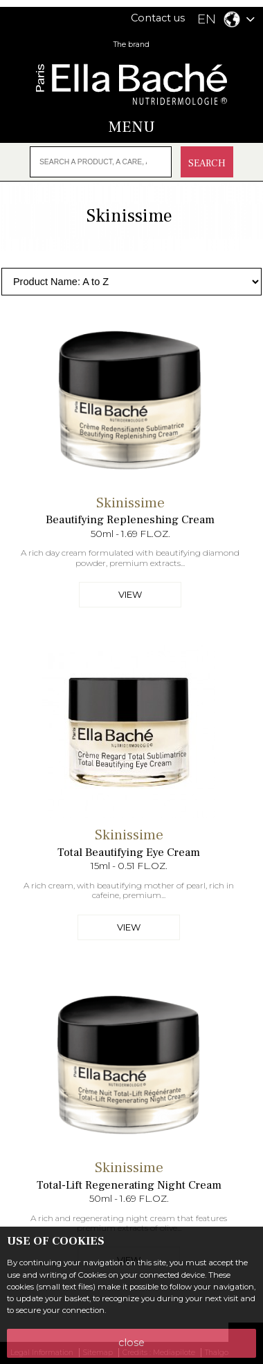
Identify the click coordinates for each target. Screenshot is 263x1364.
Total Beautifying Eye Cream (128, 852)
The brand (131, 44)
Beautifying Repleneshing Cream (130, 519)
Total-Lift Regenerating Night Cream (129, 1185)
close (131, 1342)
